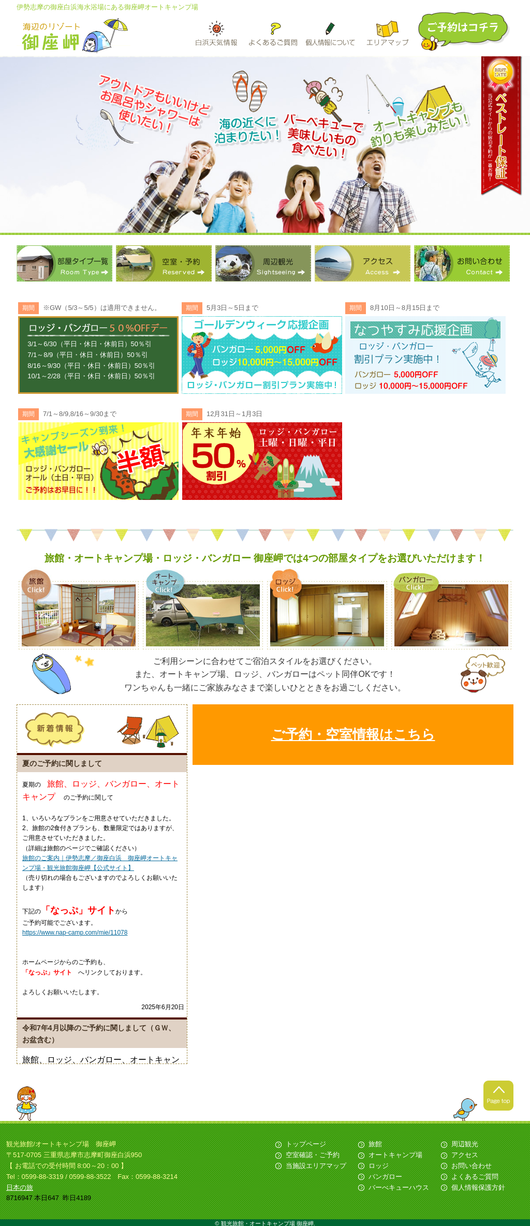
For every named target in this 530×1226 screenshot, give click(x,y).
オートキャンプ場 (395, 1155)
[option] (265, 145)
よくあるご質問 (474, 1176)
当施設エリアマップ (316, 1166)
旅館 (375, 1144)
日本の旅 (19, 1187)
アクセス (362, 263)
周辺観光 (263, 263)
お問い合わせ (462, 263)
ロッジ (379, 1166)
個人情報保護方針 (478, 1187)
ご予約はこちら (464, 31)
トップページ (306, 1144)
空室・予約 (164, 263)
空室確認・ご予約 (313, 1155)
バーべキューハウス (399, 1187)
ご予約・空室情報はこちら (353, 734)
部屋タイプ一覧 (64, 263)
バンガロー (385, 1176)
